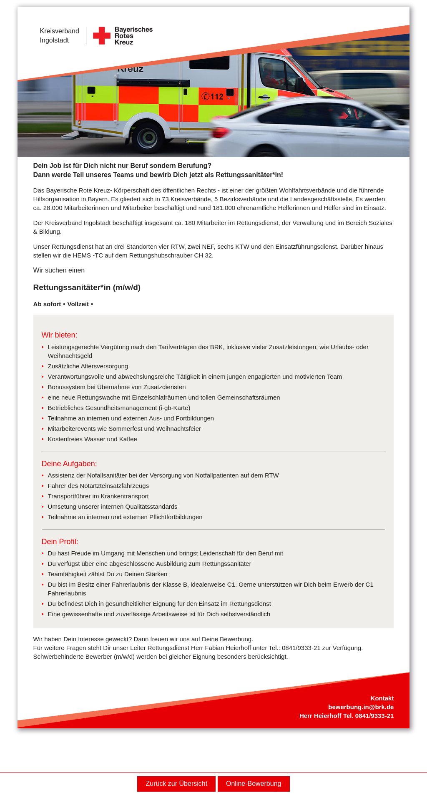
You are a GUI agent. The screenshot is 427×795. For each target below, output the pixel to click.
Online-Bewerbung (253, 783)
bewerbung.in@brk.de (361, 706)
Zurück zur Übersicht (177, 783)
